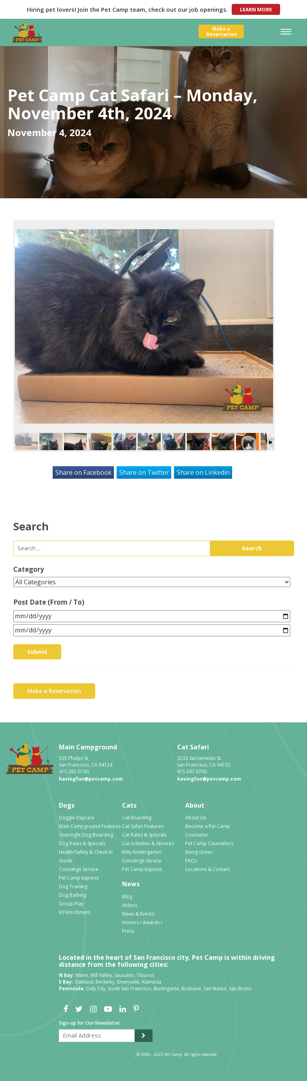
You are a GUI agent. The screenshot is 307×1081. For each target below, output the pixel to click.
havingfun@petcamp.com (91, 779)
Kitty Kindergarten (141, 852)
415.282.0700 (74, 771)
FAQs (191, 860)
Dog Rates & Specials (82, 843)
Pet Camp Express (79, 877)
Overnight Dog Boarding (86, 834)
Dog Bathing (72, 895)
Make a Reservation (54, 691)
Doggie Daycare (76, 817)
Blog (127, 896)
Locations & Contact (207, 869)
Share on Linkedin (203, 472)
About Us (195, 817)
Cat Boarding (136, 817)
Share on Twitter (144, 472)
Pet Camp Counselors (209, 843)
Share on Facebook (83, 472)
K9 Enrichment (74, 912)
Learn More (256, 9)
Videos (129, 905)
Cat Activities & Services (148, 843)
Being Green (199, 852)
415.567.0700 (192, 771)
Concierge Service (78, 869)
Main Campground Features (90, 826)
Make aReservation (221, 31)
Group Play (71, 903)
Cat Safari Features (142, 826)
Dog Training (73, 886)
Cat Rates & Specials (144, 834)
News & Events (138, 913)
